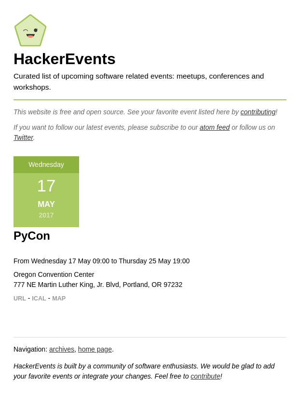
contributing (258, 112)
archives (61, 349)
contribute (205, 376)
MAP (59, 298)
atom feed (215, 127)
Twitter (23, 137)
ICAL (39, 298)
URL (20, 298)
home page (95, 349)
